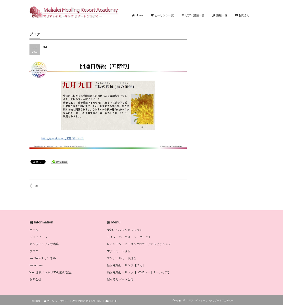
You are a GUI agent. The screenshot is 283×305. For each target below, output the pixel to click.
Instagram (36, 265)
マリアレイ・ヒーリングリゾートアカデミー (209, 300)
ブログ (33, 251)
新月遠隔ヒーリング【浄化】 (126, 265)
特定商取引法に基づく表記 (87, 301)
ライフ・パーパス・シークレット (129, 237)
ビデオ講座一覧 (193, 15)
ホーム (33, 230)
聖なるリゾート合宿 (120, 279)
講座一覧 (219, 15)
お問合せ (242, 15)
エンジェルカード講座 (121, 258)
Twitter (245, 300)
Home (137, 15)
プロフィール (38, 237)
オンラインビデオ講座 (44, 244)
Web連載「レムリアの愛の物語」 (51, 272)
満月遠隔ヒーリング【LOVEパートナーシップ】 (139, 272)
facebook (251, 300)
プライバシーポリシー (56, 301)
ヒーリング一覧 (162, 15)
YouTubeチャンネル (42, 258)
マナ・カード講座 (118, 251)
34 (36, 186)
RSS (239, 300)
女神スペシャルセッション (124, 230)
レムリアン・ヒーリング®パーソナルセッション (139, 244)
